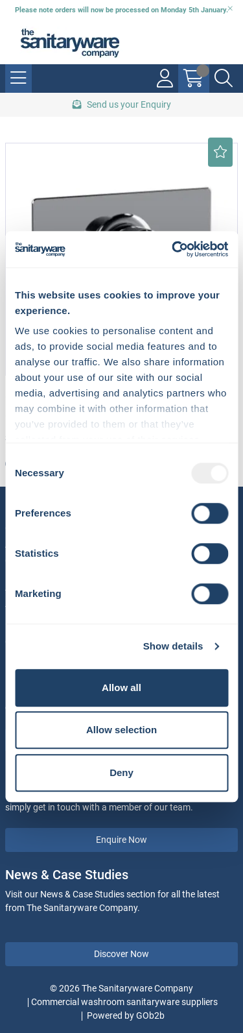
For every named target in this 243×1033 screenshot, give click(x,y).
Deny (121, 772)
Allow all (121, 687)
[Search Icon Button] (223, 78)
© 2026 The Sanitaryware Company (121, 988)
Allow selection (121, 729)
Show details (173, 645)
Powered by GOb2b (126, 1015)
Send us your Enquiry (122, 104)
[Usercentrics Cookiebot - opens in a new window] (173, 249)
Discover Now (121, 954)
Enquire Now (121, 839)
